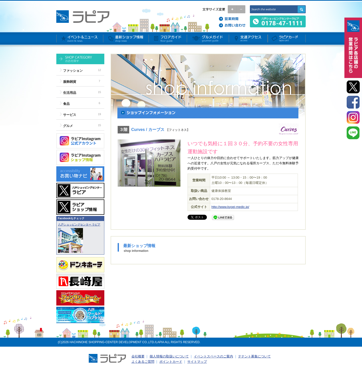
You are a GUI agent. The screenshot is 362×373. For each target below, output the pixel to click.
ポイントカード (170, 361)
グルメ (68, 126)
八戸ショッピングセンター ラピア (79, 224)
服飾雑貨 (69, 82)
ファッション (73, 70)
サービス (69, 115)
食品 (66, 104)
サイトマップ (197, 361)
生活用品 (69, 93)
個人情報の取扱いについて (169, 356)
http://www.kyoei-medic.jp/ (230, 207)
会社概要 (138, 356)
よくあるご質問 (142, 361)
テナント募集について (254, 356)
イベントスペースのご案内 (213, 356)
